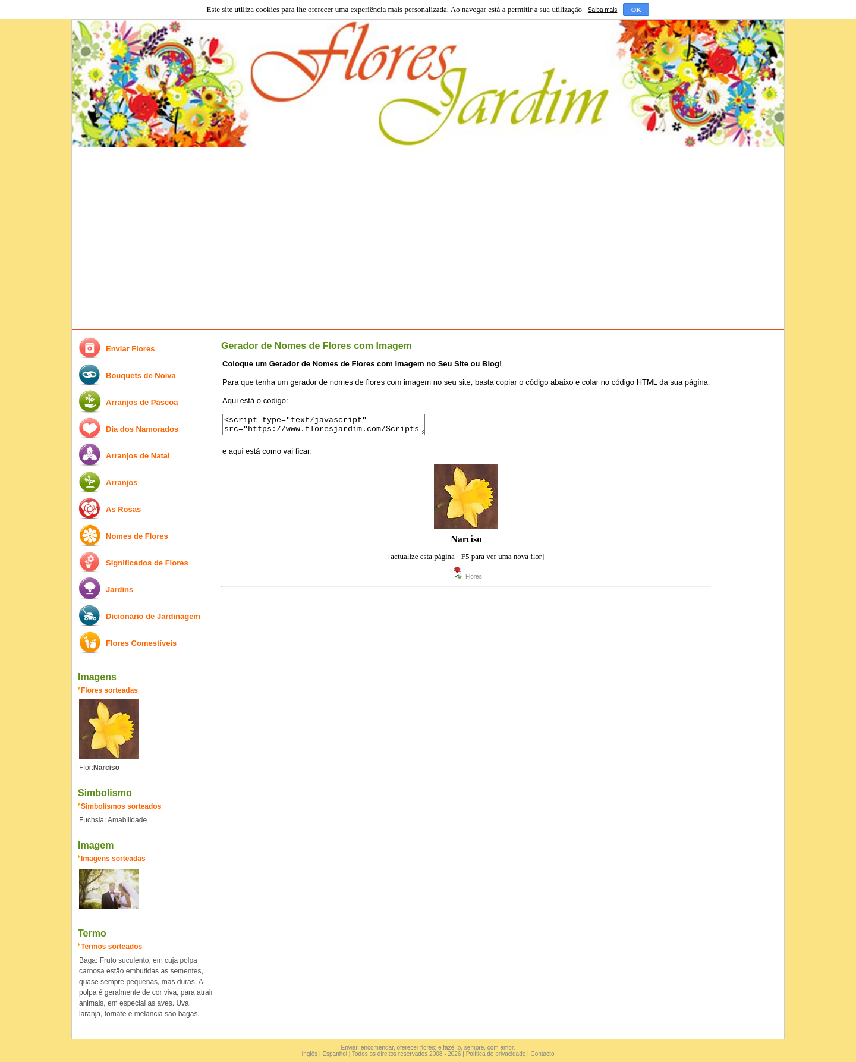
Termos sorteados (111, 946)
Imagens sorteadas (113, 858)
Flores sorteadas (109, 690)
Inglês (310, 1054)
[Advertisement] (428, 239)
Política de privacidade (496, 1054)
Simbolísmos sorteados (121, 806)
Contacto (542, 1054)
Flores (473, 580)
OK (636, 9)
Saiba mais (602, 10)
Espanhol (334, 1054)
